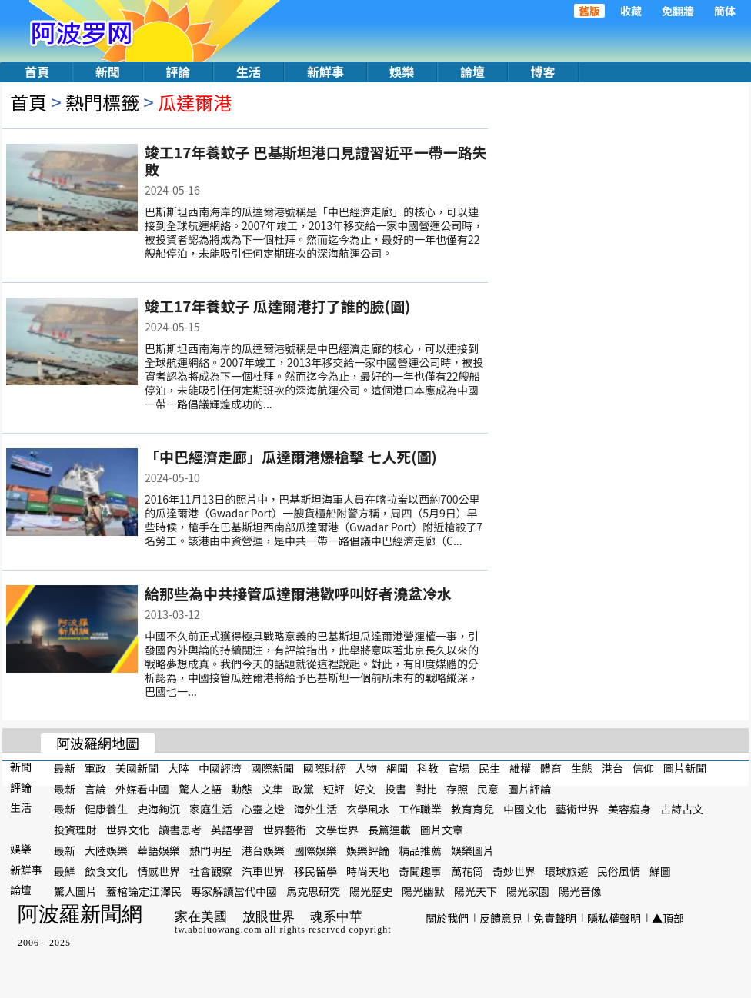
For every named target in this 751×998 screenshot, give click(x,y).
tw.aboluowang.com (218, 929)
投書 (395, 788)
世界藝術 (284, 829)
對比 (426, 788)
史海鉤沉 (158, 809)
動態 (241, 788)
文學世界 (337, 829)
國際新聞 (272, 768)
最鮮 (64, 870)
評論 (177, 71)
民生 (489, 768)
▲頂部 (668, 918)
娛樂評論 (367, 850)
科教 (428, 768)
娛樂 (401, 71)
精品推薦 (420, 850)
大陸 (178, 768)
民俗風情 (618, 870)
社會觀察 (210, 870)
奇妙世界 (514, 870)
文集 (272, 788)
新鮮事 (325, 71)
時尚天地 (367, 870)
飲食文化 (106, 870)
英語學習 (232, 829)
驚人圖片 (75, 891)
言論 (95, 788)
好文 (365, 788)
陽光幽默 (423, 891)
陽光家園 (527, 891)
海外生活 (315, 809)
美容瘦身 (629, 809)
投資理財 (75, 829)
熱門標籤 (102, 101)
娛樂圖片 (472, 850)
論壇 (472, 71)
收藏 (631, 11)
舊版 (589, 11)
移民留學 (315, 870)
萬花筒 (467, 870)
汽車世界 (263, 870)
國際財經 (324, 768)
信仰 (643, 768)
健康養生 (106, 809)
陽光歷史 (370, 891)
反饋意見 (500, 918)
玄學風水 (367, 809)
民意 (488, 788)
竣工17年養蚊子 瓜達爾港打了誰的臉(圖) (277, 305)
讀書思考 (180, 829)
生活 (248, 71)
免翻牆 (678, 11)
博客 (543, 71)
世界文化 (127, 829)
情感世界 (158, 870)
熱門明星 (210, 850)
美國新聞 (137, 768)
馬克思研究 (313, 891)
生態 (581, 768)
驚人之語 (200, 788)
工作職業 (420, 809)
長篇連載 (389, 829)
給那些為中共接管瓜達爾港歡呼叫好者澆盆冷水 (298, 593)
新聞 (107, 71)
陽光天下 (475, 891)
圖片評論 (529, 788)
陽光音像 (580, 891)
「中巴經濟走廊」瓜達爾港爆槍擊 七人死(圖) (291, 456)
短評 (334, 788)
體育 (551, 768)
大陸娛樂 (106, 850)
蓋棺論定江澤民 (144, 891)
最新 (64, 768)
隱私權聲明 (614, 918)
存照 (457, 788)
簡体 (725, 11)
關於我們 (447, 918)
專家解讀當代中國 (234, 891)
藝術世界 (577, 809)
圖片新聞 (684, 768)
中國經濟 (220, 768)
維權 (520, 768)
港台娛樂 (263, 850)
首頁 (37, 71)
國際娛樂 (315, 850)
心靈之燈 (263, 809)
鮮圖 (660, 870)
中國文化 (524, 809)
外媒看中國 (142, 788)
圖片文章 (441, 829)
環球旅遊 (566, 870)
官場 (458, 768)
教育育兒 (472, 809)
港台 (612, 768)
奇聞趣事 (420, 870)
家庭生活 (210, 809)
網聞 (397, 768)
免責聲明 (554, 918)
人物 (366, 768)
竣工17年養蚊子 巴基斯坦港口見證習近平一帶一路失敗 (316, 160)
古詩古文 (681, 809)
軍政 (95, 768)
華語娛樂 (158, 850)
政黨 (303, 788)
